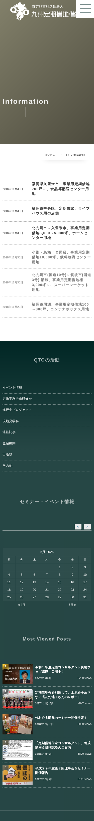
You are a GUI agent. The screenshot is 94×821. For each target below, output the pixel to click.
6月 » (72, 605)
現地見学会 (11, 421)
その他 (7, 465)
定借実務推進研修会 (17, 399)
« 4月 (21, 605)
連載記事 (9, 432)
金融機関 (9, 443)
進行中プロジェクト (17, 410)
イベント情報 (12, 387)
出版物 (7, 454)
